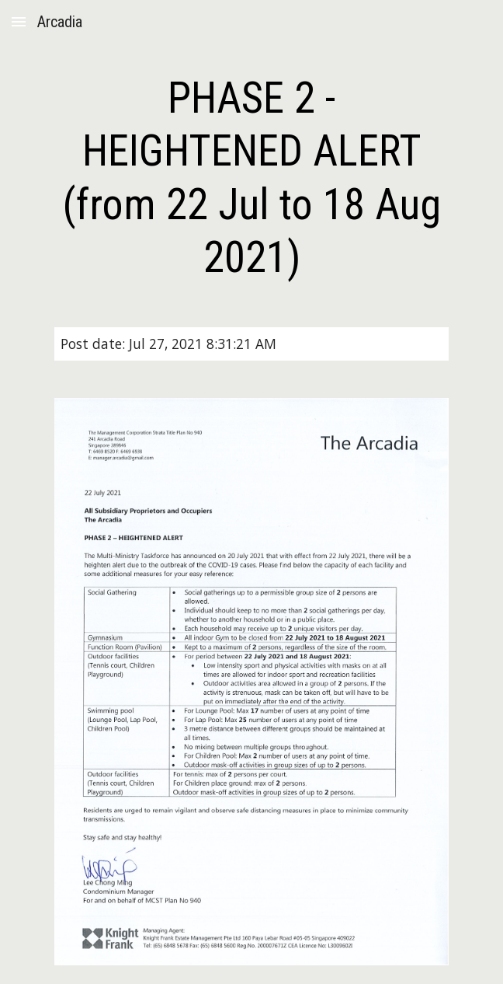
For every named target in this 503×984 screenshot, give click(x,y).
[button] (18, 21)
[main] (251, 177)
